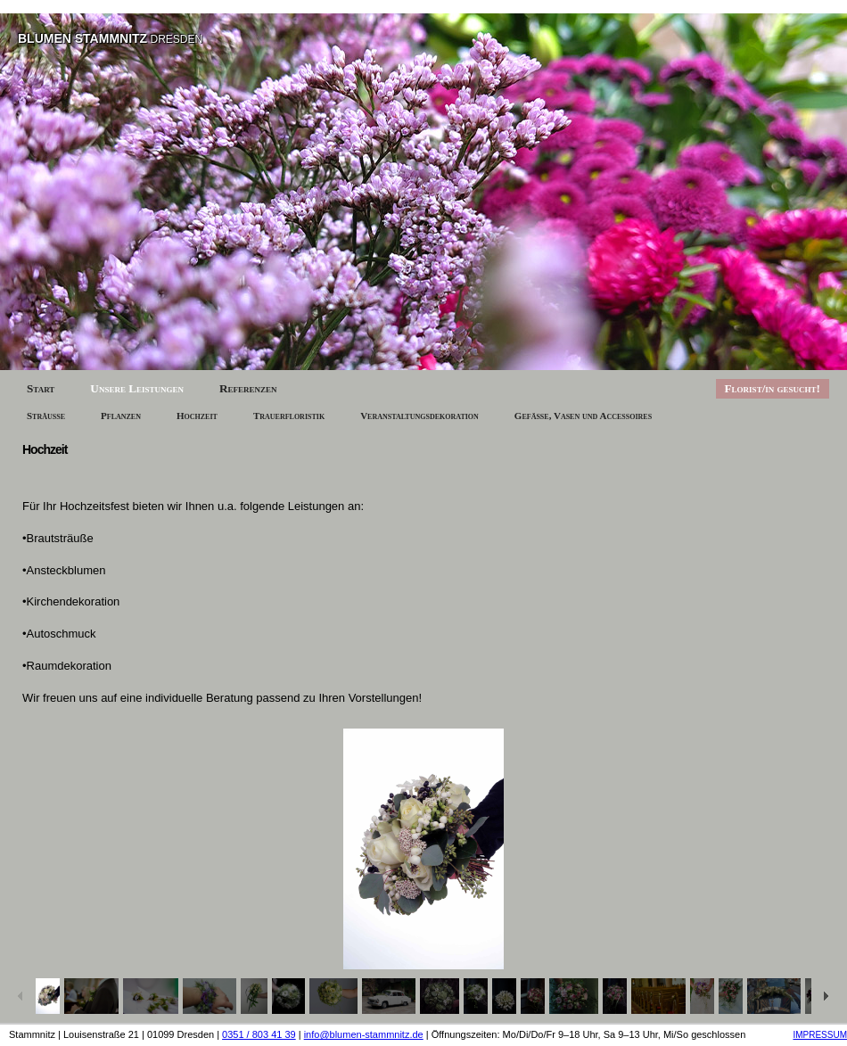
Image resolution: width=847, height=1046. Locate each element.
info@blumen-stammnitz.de (364, 1034)
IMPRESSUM (820, 1035)
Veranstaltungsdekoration (419, 415)
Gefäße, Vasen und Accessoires (583, 415)
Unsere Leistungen (137, 388)
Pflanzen (121, 415)
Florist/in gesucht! (772, 388)
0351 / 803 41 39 (259, 1034)
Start (40, 388)
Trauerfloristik (289, 415)
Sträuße (46, 415)
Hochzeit (197, 415)
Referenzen (248, 388)
